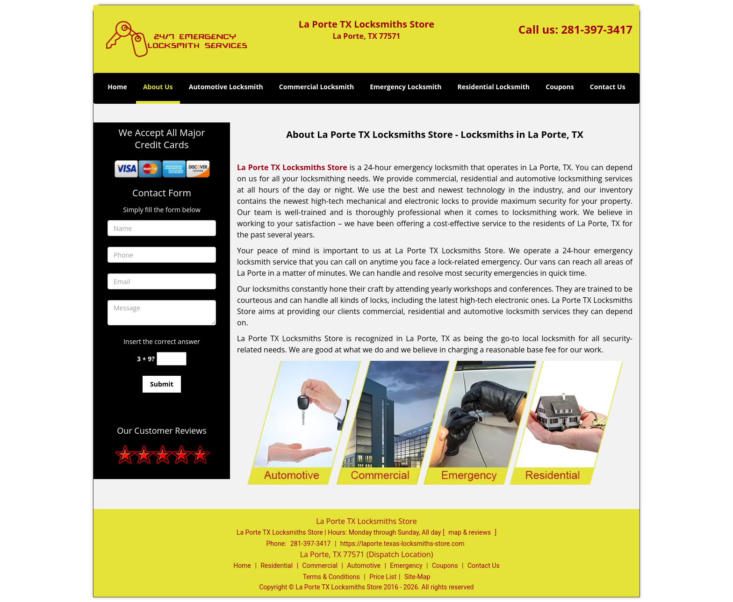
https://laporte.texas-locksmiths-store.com (402, 543)
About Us (158, 86)
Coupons (560, 86)
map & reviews (470, 532)
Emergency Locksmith (405, 86)
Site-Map (417, 576)
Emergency (406, 565)
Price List (382, 576)
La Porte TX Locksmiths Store (292, 167)
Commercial (320, 565)
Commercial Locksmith (316, 86)
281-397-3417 (596, 29)
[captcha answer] (172, 359)
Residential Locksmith (494, 86)
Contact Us (607, 86)
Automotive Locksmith (226, 86)
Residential (276, 565)
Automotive (364, 565)
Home (117, 86)
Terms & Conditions (331, 576)
